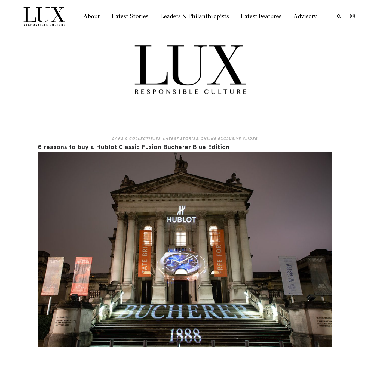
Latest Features (261, 16)
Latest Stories (130, 16)
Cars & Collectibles (136, 139)
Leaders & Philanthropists (194, 16)
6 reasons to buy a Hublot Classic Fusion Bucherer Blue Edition (134, 146)
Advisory (305, 16)
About (91, 16)
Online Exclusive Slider (229, 139)
